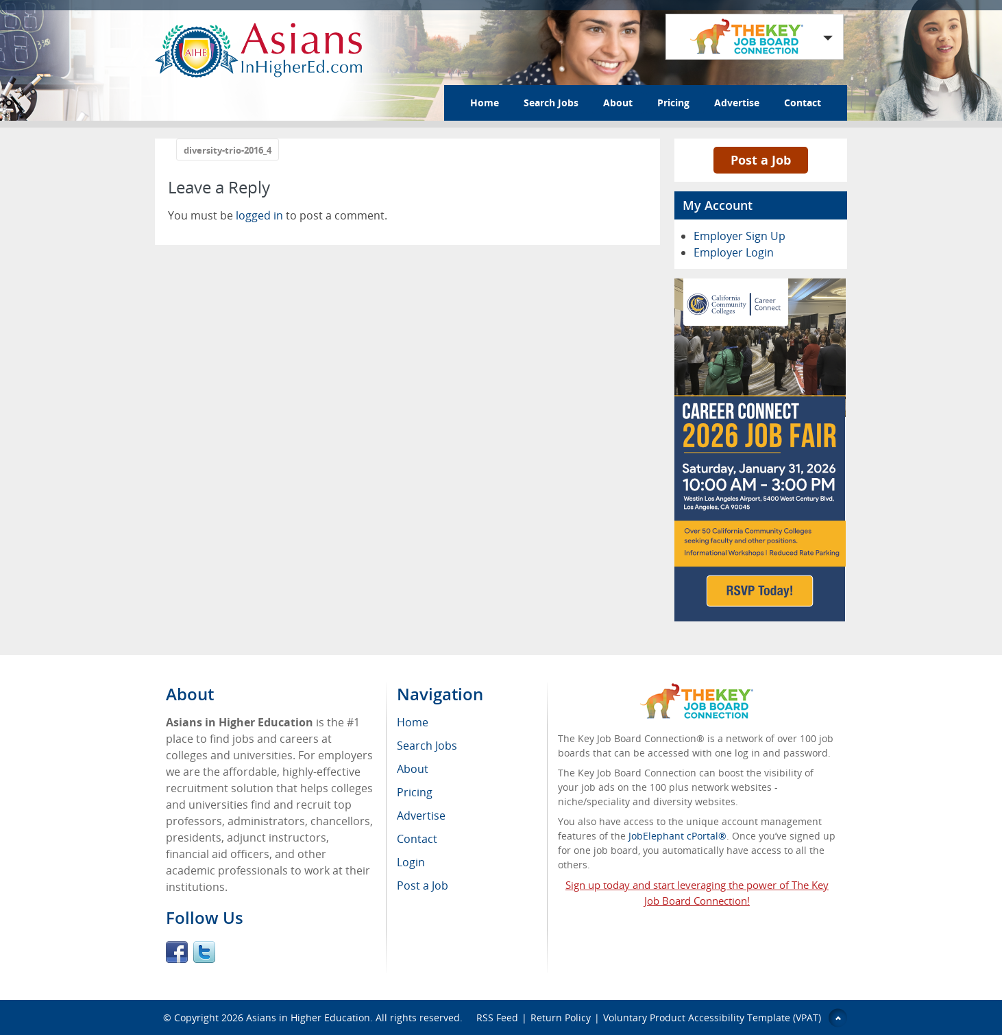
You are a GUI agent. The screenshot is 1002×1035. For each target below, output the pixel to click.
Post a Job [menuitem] (422, 885)
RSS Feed (497, 1017)
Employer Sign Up (739, 235)
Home (484, 102)
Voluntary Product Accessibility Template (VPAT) (712, 1017)
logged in (259, 215)
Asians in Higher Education (308, 1017)
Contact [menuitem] (417, 838)
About (618, 102)
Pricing (673, 102)
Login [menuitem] (411, 862)
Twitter (204, 952)
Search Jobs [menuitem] (427, 745)
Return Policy (560, 1017)
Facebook (177, 952)
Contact (802, 102)
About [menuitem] (412, 768)
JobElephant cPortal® (677, 835)
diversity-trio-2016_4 (227, 150)
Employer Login (734, 252)
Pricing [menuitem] (414, 792)
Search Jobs (551, 102)
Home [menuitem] (412, 722)
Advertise (736, 102)
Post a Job (761, 160)
